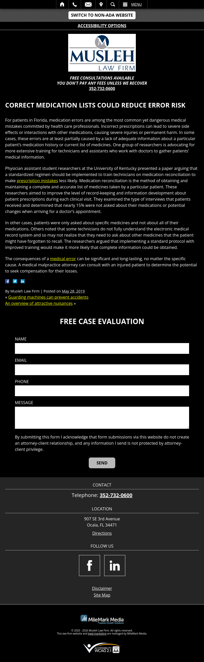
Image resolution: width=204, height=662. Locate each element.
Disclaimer (102, 588)
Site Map (102, 595)
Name (20, 339)
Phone (22, 381)
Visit (101, 4)
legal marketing (97, 633)
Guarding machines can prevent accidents (48, 297)
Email (88, 4)
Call (75, 4)
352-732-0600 (102, 88)
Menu (136, 4)
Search (113, 4)
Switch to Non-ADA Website (102, 15)
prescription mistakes (37, 180)
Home (62, 4)
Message (24, 402)
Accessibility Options (102, 25)
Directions (102, 533)
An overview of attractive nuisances (39, 303)
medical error (63, 258)
